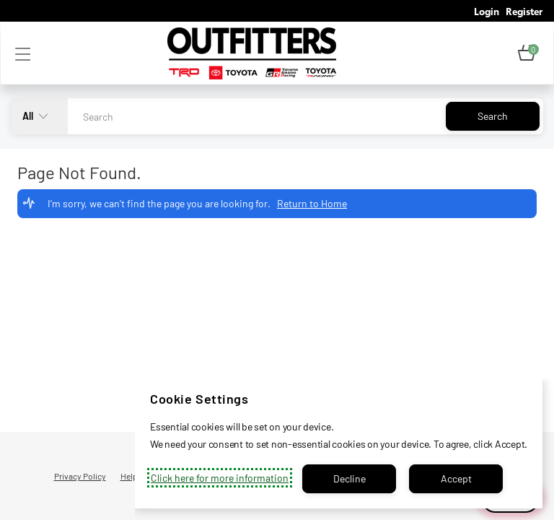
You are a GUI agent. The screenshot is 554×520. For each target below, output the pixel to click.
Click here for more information (220, 478)
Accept (456, 478)
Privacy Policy (80, 476)
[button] (526, 53)
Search (493, 116)
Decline (349, 478)
